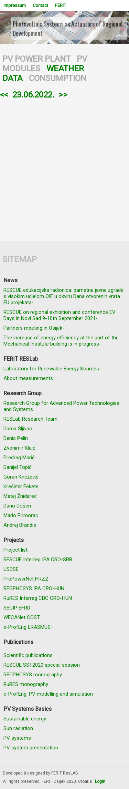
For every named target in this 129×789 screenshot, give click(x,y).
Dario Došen (17, 506)
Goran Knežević (21, 477)
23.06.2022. (33, 95)
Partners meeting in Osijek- (33, 328)
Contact (40, 5)
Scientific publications (28, 655)
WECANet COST (21, 617)
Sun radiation (18, 728)
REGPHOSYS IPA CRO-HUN (33, 588)
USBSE (11, 569)
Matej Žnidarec (20, 496)
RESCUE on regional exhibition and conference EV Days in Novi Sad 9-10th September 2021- (59, 315)
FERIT (60, 5)
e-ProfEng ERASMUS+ (28, 627)
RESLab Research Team (30, 419)
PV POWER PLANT (36, 59)
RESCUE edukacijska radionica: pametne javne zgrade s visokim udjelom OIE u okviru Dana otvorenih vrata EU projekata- (63, 296)
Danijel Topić (17, 467)
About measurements (28, 378)
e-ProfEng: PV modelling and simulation (48, 694)
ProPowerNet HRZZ (26, 579)
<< (4, 95)
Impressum (14, 5)
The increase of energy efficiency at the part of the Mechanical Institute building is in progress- (61, 341)
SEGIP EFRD (16, 608)
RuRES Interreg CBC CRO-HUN (37, 598)
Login (100, 781)
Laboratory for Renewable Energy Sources (51, 369)
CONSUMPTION (57, 78)
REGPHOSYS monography (32, 675)
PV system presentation (30, 748)
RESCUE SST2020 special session (41, 665)
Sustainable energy (24, 719)
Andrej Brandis (19, 525)
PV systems (17, 738)
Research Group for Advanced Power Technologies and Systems (61, 406)
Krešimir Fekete (21, 486)
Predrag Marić (19, 457)
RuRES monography (25, 684)
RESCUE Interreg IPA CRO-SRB (37, 559)
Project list (15, 550)
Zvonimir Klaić (19, 448)
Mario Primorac (20, 515)
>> (62, 95)
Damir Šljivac (17, 429)
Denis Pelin (15, 438)
